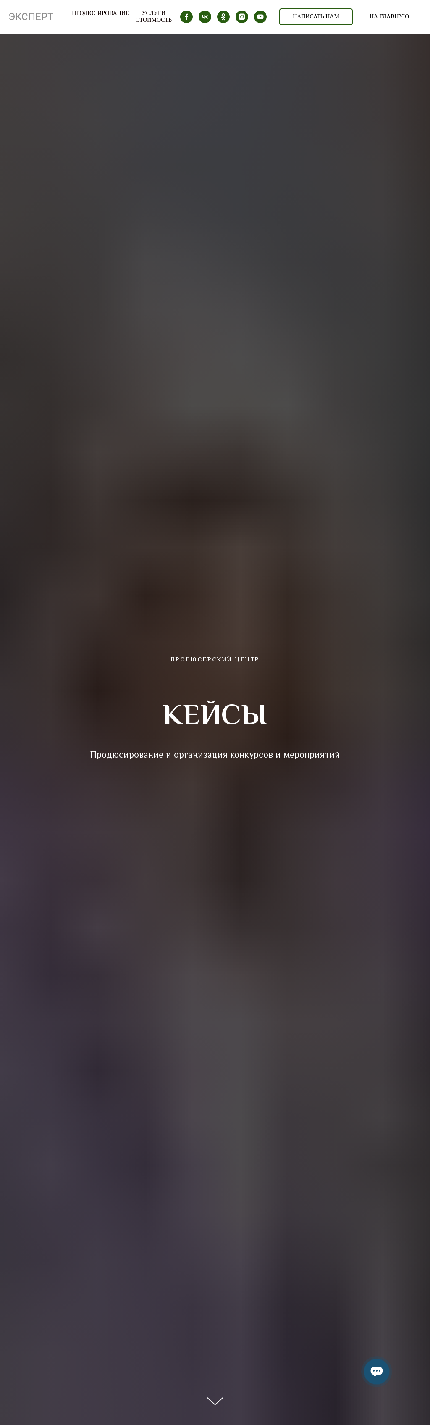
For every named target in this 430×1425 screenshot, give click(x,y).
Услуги (154, 13)
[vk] (205, 17)
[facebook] (186, 17)
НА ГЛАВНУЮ (389, 16)
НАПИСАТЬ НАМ (316, 16)
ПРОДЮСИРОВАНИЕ (100, 13)
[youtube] (260, 17)
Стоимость (154, 20)
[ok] (223, 17)
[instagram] (242, 17)
